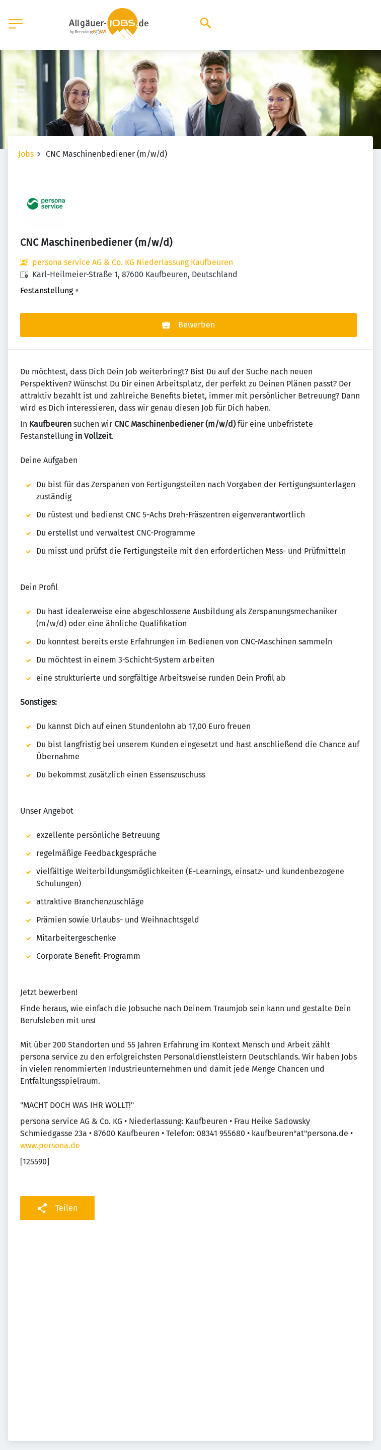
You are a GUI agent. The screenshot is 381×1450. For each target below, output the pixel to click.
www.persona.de (50, 1145)
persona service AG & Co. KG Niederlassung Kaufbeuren (132, 262)
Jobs (26, 154)
